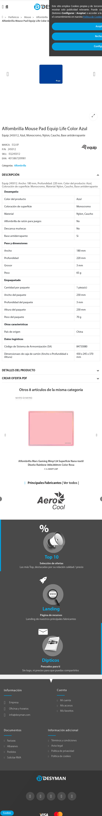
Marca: (6, 145)
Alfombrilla (20, 165)
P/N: (4, 149)
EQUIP (15, 145)
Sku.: (4, 154)
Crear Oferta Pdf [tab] (14, 378)
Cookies (7, 813)
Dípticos (50, 660)
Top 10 (51, 557)
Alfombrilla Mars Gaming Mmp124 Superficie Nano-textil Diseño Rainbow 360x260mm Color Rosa (51, 463)
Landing (51, 609)
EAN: (4, 158)
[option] (51, 74)
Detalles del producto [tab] (18, 370)
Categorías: (7, 166)
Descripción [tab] (10, 175)
